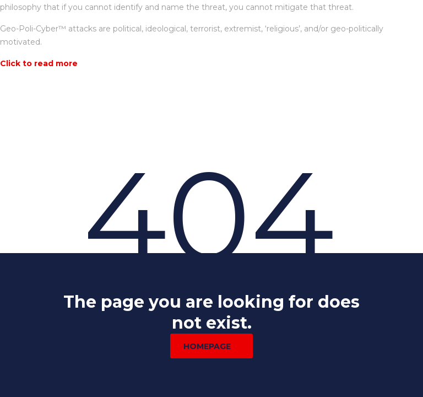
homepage (207, 346)
